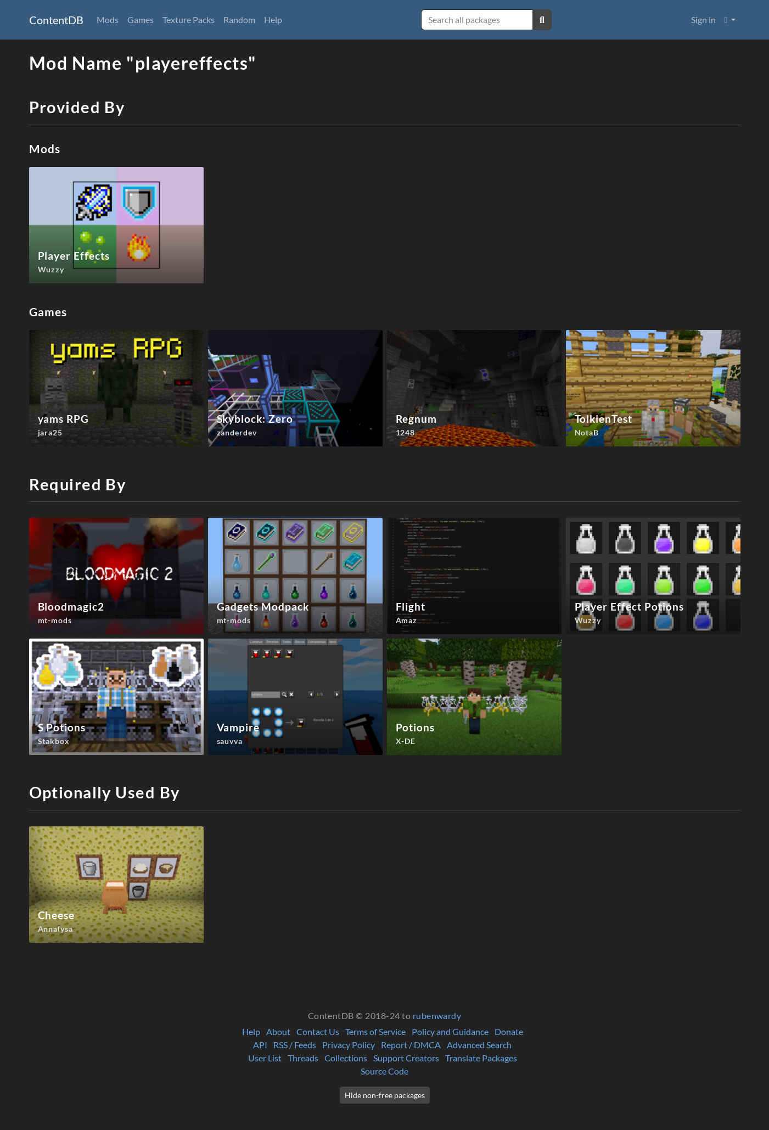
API (260, 1044)
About (278, 1031)
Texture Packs (188, 19)
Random (239, 19)
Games (140, 19)
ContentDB (56, 19)
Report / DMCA (411, 1044)
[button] (730, 20)
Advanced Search (479, 1044)
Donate (509, 1031)
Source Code (384, 1071)
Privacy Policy (348, 1044)
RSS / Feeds (294, 1044)
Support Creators (406, 1058)
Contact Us (317, 1031)
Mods (108, 19)
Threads (303, 1058)
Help (273, 19)
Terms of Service (375, 1031)
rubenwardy (437, 1015)
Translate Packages (481, 1058)
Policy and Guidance (450, 1031)
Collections (345, 1058)
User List (265, 1058)
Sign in (703, 19)
